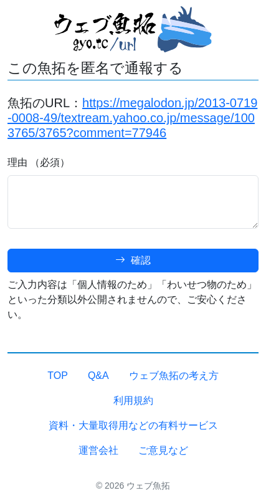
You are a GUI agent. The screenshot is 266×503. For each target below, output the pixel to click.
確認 (132, 260)
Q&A (98, 375)
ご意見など (163, 450)
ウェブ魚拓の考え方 (174, 375)
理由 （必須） (38, 162)
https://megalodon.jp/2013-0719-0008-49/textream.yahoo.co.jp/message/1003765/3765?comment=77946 (132, 118)
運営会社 (98, 450)
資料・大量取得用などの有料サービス (133, 425)
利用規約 (133, 400)
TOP (57, 375)
